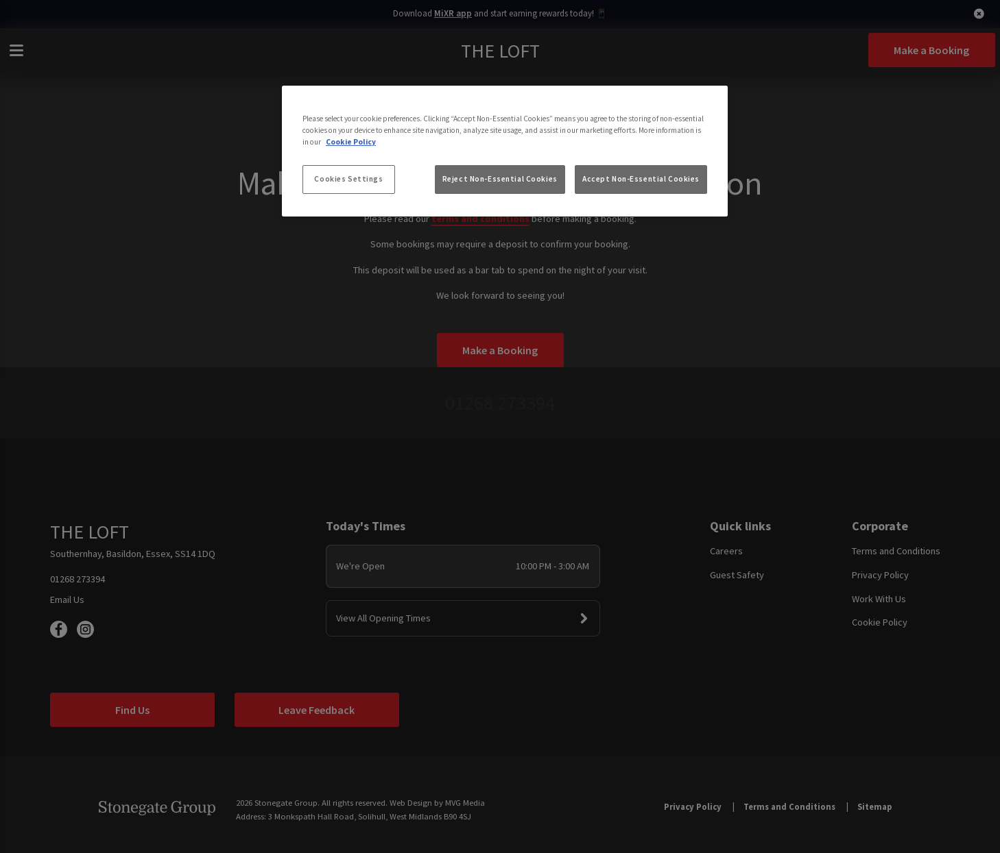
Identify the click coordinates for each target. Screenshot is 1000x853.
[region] (505, 151)
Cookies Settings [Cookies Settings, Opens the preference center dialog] (348, 179)
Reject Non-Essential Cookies (500, 179)
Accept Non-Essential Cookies (641, 179)
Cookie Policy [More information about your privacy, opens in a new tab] (351, 142)
